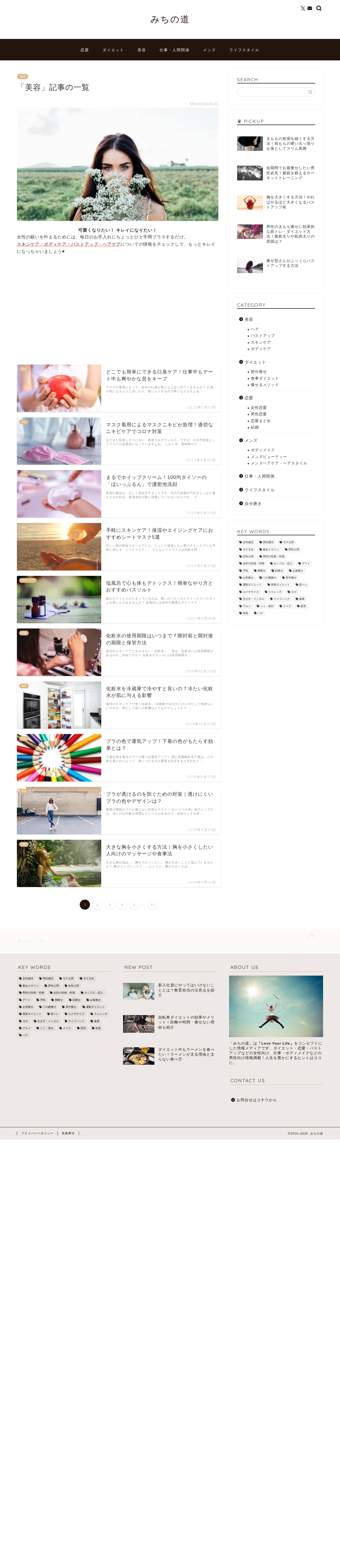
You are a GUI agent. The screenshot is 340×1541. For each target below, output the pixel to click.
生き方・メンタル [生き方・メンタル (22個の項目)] (253, 599)
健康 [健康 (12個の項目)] (302, 599)
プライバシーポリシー (37, 1133)
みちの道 (170, 18)
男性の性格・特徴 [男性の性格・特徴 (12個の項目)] (273, 556)
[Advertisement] (62, 307)
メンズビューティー (269, 457)
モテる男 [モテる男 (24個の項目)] (288, 542)
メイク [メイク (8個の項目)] (287, 606)
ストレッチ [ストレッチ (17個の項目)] (275, 591)
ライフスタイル (244, 50)
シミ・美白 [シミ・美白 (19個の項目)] (267, 606)
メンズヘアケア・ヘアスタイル (279, 463)
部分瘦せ (259, 372)
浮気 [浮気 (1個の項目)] (245, 570)
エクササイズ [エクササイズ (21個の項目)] (251, 591)
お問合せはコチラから (257, 1100)
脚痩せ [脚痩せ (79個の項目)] (262, 570)
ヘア (255, 329)
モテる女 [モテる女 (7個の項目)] (248, 549)
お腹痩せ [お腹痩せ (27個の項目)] (297, 570)
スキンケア (261, 342)
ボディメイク (263, 450)
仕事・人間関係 (175, 50)
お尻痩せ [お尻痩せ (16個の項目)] (248, 577)
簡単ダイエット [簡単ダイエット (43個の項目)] (280, 584)
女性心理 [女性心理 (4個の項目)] (248, 556)
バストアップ (263, 336)
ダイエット (113, 50)
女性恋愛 (259, 408)
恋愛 (85, 50)
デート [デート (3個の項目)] (306, 563)
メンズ (209, 50)
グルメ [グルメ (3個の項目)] (247, 606)
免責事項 (68, 1133)
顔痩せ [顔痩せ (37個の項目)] (279, 570)
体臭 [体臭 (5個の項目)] (245, 613)
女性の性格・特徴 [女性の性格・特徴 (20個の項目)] (253, 563)
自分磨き (253, 503)
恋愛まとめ (261, 421)
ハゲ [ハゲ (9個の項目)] (260, 613)
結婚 (255, 427)
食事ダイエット (265, 378)
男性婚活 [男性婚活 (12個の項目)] (268, 542)
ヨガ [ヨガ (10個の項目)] (293, 591)
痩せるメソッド (265, 385)
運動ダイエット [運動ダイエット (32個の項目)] (252, 584)
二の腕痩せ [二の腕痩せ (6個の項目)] (269, 577)
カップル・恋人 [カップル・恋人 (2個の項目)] (283, 563)
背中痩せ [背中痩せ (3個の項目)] (291, 577)
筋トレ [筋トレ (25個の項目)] (303, 584)
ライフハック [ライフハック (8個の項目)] (282, 599)
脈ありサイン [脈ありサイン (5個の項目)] (271, 549)
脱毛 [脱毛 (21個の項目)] (303, 606)
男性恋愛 (259, 414)
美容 (142, 50)
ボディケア (261, 349)
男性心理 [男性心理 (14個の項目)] (293, 549)
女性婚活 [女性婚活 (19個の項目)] (248, 542)
